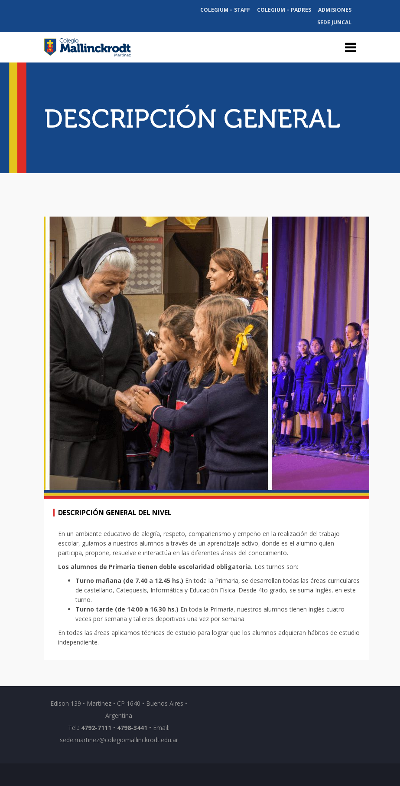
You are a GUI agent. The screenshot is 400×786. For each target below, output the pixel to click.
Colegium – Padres (284, 9)
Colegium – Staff (225, 9)
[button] (68, 358)
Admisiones (334, 9)
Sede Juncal (334, 22)
